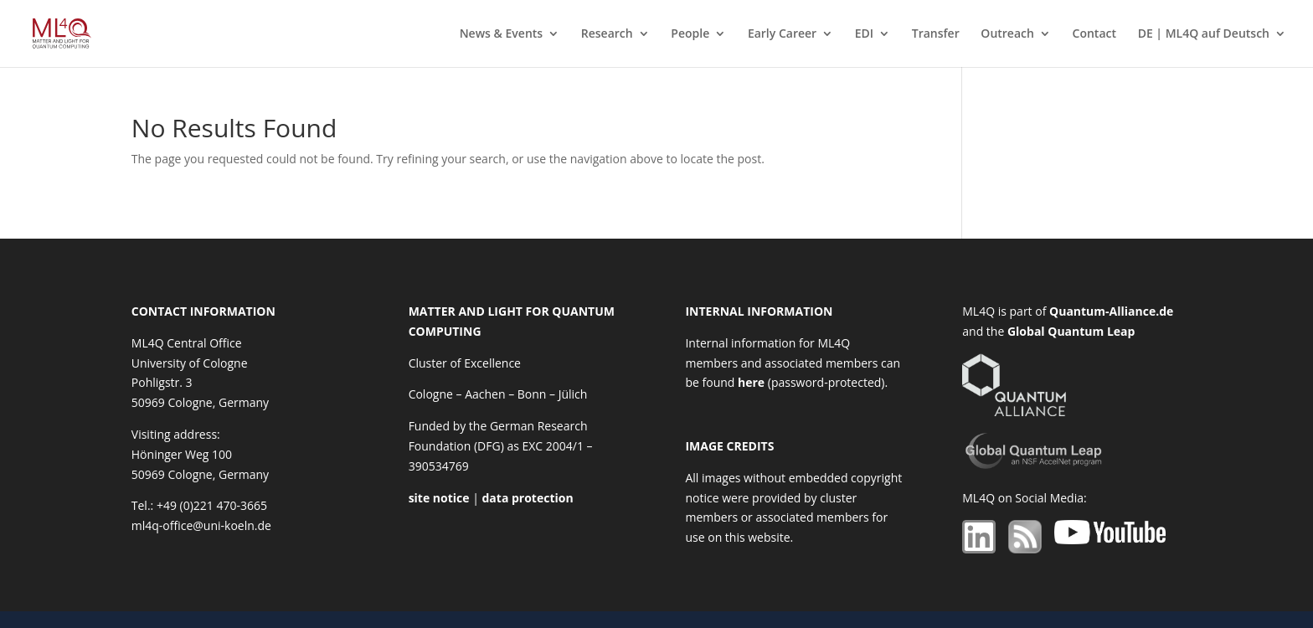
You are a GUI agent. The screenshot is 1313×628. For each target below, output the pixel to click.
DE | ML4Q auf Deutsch (1203, 34)
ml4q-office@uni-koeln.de (201, 525)
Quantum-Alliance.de (1111, 311)
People (690, 34)
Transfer (936, 34)
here (751, 382)
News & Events (501, 34)
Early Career (782, 34)
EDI (864, 34)
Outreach (1007, 34)
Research (607, 34)
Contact (1094, 34)
